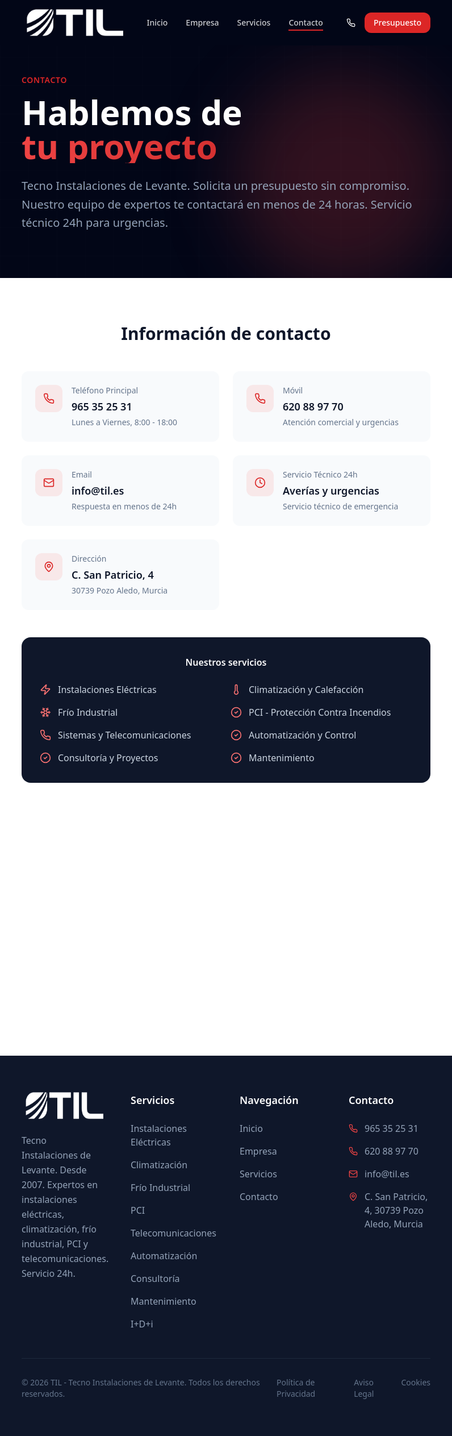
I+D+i (142, 1324)
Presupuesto (397, 22)
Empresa (202, 22)
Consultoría (155, 1278)
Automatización (164, 1256)
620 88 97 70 (313, 406)
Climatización (159, 1165)
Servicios (254, 22)
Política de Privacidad (296, 1388)
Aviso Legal (364, 1388)
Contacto (305, 22)
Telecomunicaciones (173, 1233)
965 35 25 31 (102, 406)
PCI (138, 1210)
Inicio (157, 22)
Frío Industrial (160, 1187)
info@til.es (98, 490)
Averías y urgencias (331, 490)
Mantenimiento (163, 1301)
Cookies (415, 1382)
